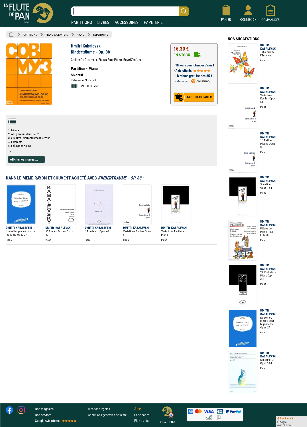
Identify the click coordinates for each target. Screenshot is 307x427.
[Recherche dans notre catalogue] (130, 11)
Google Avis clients (55, 421)
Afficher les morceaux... (25, 159)
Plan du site (141, 421)
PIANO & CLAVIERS (57, 34)
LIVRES (103, 22)
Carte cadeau (142, 415)
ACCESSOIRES (126, 22)
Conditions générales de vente (110, 415)
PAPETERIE (153, 22)
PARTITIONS (81, 22)
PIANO (80, 34)
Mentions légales (99, 409)
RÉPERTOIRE (100, 34)
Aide (137, 409)
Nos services (43, 415)
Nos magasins (44, 409)
